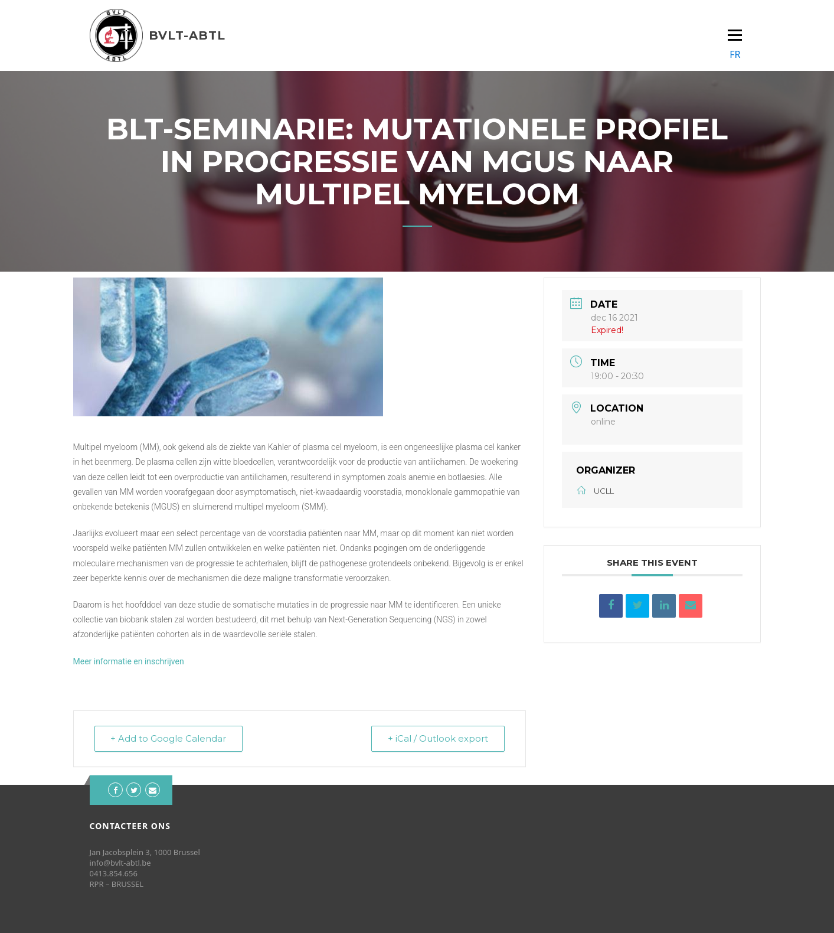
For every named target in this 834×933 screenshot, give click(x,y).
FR (735, 54)
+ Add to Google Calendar (169, 738)
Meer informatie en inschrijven (128, 661)
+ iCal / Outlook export (437, 738)
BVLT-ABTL (187, 35)
